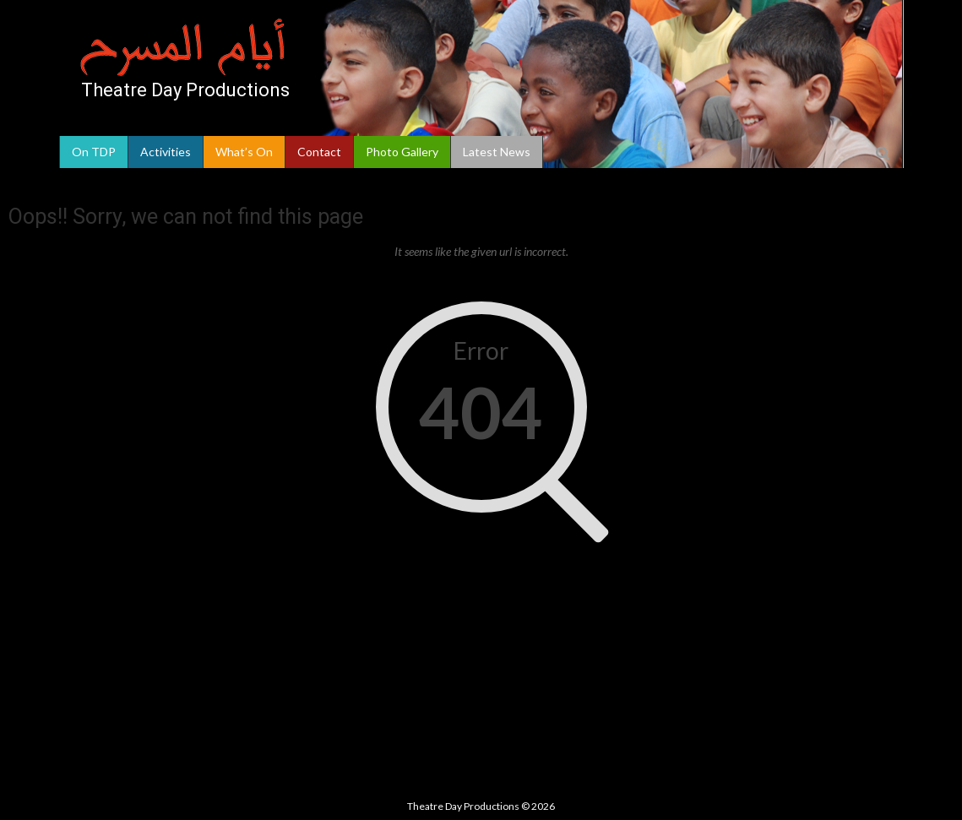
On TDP (94, 151)
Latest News (496, 151)
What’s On (244, 151)
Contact (319, 151)
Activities (165, 151)
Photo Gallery (402, 151)
